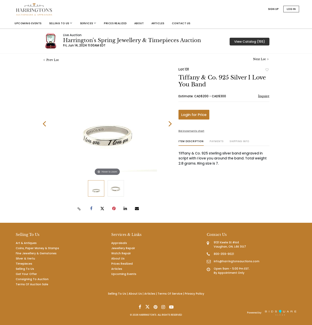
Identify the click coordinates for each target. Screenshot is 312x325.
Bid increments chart (191, 131)
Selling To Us (25, 269)
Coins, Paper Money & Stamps (37, 248)
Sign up (273, 9)
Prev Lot (51, 60)
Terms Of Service (170, 294)
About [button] (139, 23)
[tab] (191, 143)
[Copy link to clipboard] (79, 208)
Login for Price (194, 114)
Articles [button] (157, 23)
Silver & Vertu (25, 258)
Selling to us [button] (60, 23)
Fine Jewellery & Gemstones (36, 253)
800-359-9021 (224, 254)
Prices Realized (122, 264)
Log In (291, 9)
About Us (118, 258)
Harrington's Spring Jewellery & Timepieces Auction (132, 40)
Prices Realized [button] (115, 23)
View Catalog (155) (249, 41)
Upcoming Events (123, 274)
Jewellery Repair (123, 248)
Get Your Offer (26, 274)
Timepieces (24, 264)
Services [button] (88, 23)
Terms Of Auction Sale (32, 284)
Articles (116, 269)
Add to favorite (267, 69)
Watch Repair (121, 253)
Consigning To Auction (32, 279)
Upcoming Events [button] (28, 23)
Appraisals (119, 243)
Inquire (263, 96)
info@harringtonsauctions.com (236, 261)
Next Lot (260, 59)
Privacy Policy (194, 294)
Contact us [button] (181, 23)
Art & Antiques (26, 243)
